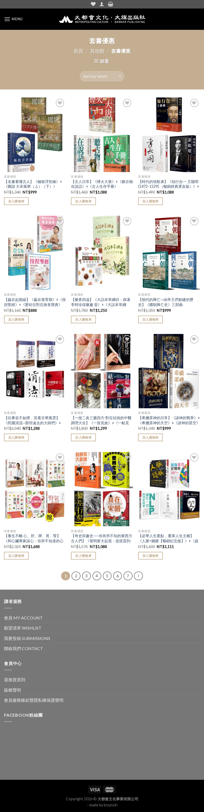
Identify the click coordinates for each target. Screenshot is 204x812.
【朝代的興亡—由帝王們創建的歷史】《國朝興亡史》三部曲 (165, 302)
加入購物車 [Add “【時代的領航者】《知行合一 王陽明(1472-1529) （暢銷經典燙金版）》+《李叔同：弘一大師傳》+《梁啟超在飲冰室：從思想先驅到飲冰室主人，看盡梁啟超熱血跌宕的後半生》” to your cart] (150, 201)
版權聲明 (12, 689)
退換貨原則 (14, 679)
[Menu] (13, 19)
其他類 (97, 51)
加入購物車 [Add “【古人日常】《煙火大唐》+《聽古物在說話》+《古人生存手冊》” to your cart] (83, 201)
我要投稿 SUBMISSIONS (27, 638)
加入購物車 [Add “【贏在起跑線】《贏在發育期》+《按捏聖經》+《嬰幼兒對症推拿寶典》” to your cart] (16, 319)
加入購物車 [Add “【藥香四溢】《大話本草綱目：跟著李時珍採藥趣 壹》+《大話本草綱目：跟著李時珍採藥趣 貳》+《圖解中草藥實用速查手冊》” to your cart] (83, 319)
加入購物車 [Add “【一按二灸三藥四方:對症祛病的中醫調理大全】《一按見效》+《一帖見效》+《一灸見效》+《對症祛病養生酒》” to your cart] (83, 437)
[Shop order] (102, 76)
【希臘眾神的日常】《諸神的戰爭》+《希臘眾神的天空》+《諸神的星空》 (169, 420)
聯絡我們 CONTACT (23, 648)
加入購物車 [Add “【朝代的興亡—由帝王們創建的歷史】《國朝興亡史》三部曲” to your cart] (150, 319)
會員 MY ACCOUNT (23, 617)
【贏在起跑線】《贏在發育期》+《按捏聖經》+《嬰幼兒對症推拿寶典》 (35, 302)
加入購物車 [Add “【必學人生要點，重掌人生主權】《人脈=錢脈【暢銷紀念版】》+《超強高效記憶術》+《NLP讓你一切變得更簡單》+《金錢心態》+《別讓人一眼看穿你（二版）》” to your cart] (150, 555)
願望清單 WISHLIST (22, 627)
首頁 (78, 51)
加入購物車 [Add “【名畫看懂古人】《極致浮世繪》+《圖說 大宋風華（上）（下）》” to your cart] (16, 201)
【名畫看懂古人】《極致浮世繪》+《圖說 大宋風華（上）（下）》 (33, 184)
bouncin (110, 805)
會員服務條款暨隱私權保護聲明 (33, 700)
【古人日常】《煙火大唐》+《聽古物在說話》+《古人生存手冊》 (102, 184)
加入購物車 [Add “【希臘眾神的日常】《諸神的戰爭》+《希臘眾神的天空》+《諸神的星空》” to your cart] (150, 437)
